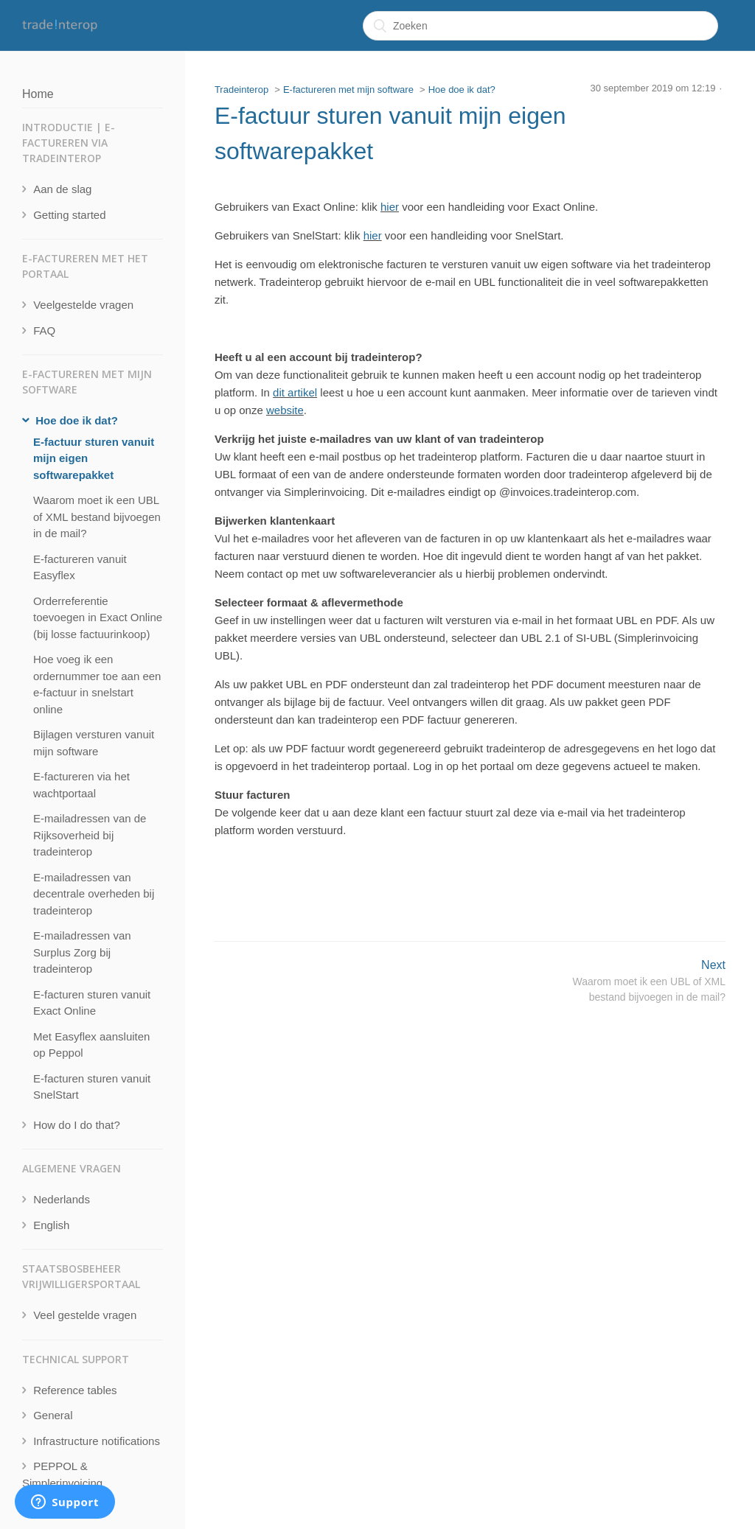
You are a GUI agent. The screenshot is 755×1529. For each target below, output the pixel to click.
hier (389, 206)
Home (38, 94)
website (285, 410)
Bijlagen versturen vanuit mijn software (93, 742)
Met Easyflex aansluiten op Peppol (91, 1045)
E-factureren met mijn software (348, 89)
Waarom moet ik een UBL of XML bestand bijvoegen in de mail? (97, 516)
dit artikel (295, 392)
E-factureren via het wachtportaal (81, 785)
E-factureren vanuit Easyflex (80, 567)
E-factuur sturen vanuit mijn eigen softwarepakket (93, 458)
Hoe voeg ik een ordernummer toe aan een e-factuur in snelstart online (97, 684)
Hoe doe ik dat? (461, 89)
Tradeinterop (241, 89)
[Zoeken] (540, 26)
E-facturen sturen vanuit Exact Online (91, 1003)
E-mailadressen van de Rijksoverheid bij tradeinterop (89, 835)
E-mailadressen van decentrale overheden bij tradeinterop (93, 894)
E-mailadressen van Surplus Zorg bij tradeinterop (82, 952)
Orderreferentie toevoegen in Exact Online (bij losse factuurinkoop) (97, 617)
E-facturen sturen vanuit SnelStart (91, 1087)
